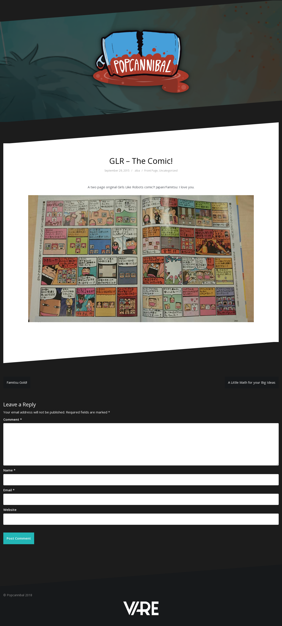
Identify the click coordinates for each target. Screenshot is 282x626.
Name (9, 470)
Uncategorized (168, 170)
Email (9, 490)
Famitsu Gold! (17, 382)
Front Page (151, 170)
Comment (12, 419)
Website (10, 509)
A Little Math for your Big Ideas (251, 382)
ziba (137, 170)
